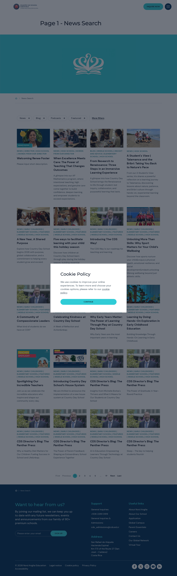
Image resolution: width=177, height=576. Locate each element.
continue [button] (88, 302)
